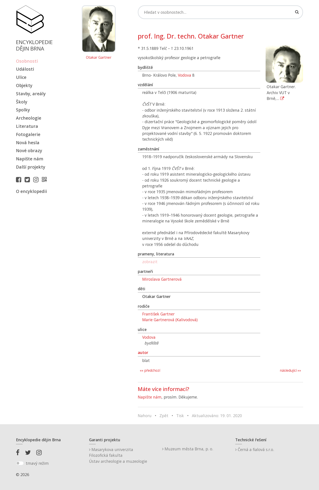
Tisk (180, 415)
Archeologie (28, 118)
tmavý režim (37, 463)
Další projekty (30, 167)
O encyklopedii (31, 191)
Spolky (23, 110)
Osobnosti (27, 61)
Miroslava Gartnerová (162, 279)
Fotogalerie (28, 134)
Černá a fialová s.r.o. (254, 449)
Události (25, 69)
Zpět (164, 415)
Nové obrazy (29, 151)
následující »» (290, 370)
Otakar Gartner (98, 58)
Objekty (24, 85)
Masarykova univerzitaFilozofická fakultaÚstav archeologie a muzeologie (118, 455)
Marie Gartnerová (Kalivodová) (170, 319)
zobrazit (150, 261)
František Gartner (158, 314)
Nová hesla (27, 143)
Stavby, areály (31, 94)
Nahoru (145, 415)
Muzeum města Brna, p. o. (187, 448)
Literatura (27, 126)
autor (143, 352)
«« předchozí (150, 370)
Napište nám (29, 159)
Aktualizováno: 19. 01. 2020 (217, 415)
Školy (21, 102)
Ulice (21, 77)
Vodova (184, 75)
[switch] (20, 463)
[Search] (220, 12)
